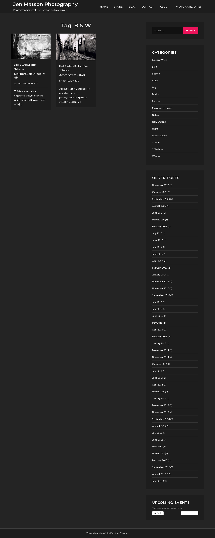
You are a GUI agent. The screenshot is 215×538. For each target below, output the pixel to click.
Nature (156, 114)
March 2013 (158, 453)
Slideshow (19, 69)
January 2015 (159, 343)
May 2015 (157, 322)
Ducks (155, 94)
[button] (157, 513)
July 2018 (157, 233)
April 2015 (157, 329)
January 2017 (159, 274)
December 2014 (160, 350)
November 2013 (160, 412)
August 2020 (159, 205)
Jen (19, 83)
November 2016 (160, 288)
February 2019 (159, 226)
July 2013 (157, 432)
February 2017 (159, 267)
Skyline (156, 142)
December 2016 (160, 281)
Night (155, 128)
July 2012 (157, 480)
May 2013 (157, 446)
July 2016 (157, 302)
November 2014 (160, 357)
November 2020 (160, 185)
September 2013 (161, 419)
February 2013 (159, 460)
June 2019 (157, 212)
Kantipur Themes (119, 533)
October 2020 (159, 192)
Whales (156, 156)
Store (118, 6)
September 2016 (161, 295)
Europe (156, 101)
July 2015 (157, 309)
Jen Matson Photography (45, 4)
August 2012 (159, 474)
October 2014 (159, 364)
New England (159, 121)
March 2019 (158, 219)
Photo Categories (188, 6)
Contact (148, 6)
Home (104, 6)
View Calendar (189, 513)
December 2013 (160, 405)
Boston (32, 64)
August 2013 (159, 425)
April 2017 (157, 260)
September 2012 (161, 467)
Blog (132, 6)
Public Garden (159, 135)
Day (85, 66)
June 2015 (157, 315)
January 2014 (159, 398)
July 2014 (157, 370)
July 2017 (157, 247)
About (164, 6)
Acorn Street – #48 (72, 75)
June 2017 (157, 253)
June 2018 (157, 240)
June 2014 (157, 377)
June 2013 (157, 439)
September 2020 (161, 198)
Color (155, 80)
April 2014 (157, 384)
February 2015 (159, 336)
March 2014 (158, 391)
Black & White (21, 64)
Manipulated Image (162, 108)
